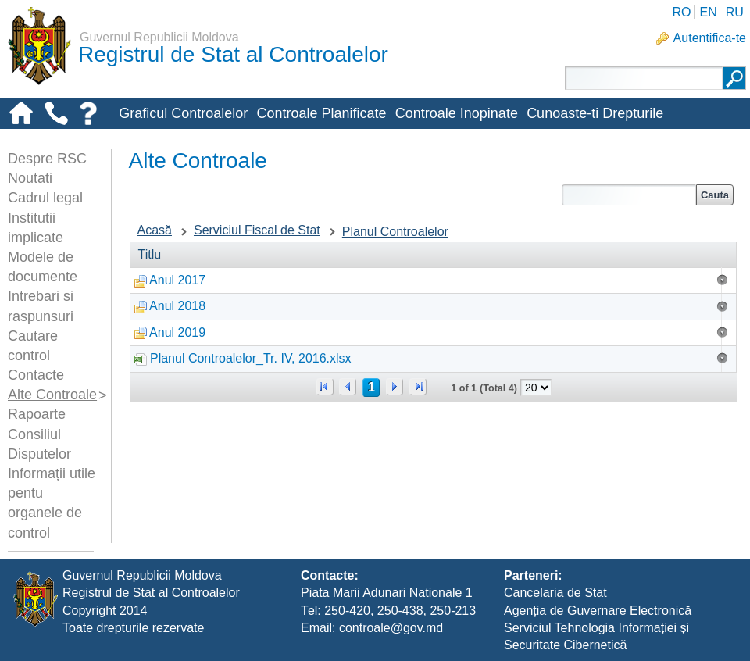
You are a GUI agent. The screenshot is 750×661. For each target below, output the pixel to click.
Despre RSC (47, 158)
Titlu (150, 254)
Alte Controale (52, 394)
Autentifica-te (709, 38)
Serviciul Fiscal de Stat (257, 230)
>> (418, 386)
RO (681, 12)
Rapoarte (37, 414)
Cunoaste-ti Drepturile (595, 113)
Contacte (36, 375)
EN (707, 12)
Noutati (30, 178)
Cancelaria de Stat (555, 592)
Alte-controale (162, 139)
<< (325, 386)
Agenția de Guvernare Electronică (597, 610)
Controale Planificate (321, 113)
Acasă (155, 230)
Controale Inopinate (456, 113)
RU (735, 12)
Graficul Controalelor (183, 113)
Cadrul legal (45, 197)
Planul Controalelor (395, 231)
